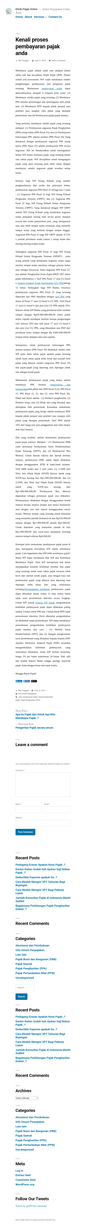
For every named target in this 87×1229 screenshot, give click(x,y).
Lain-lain (21, 954)
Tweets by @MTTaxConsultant (31, 1206)
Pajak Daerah (24, 964)
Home (19, 16)
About (28, 16)
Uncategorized (25, 977)
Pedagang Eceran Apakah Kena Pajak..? (40, 864)
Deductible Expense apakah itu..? (36, 877)
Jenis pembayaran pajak (27, 697)
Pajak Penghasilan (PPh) (30, 700)
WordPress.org (25, 1184)
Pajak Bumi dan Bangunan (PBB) (36, 959)
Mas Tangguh (23, 60)
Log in (19, 1170)
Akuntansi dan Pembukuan (32, 945)
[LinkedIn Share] (19, 681)
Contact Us (55, 16)
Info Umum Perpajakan (27, 694)
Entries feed (23, 1175)
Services (39, 16)
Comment (20, 770)
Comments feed (26, 1179)
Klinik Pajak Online (26, 9)
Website (19, 818)
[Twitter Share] (34, 681)
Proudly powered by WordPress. (43, 1220)
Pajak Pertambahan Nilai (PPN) (35, 973)
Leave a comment (58, 60)
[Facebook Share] (26, 681)
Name (18, 804)
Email (47, 804)
